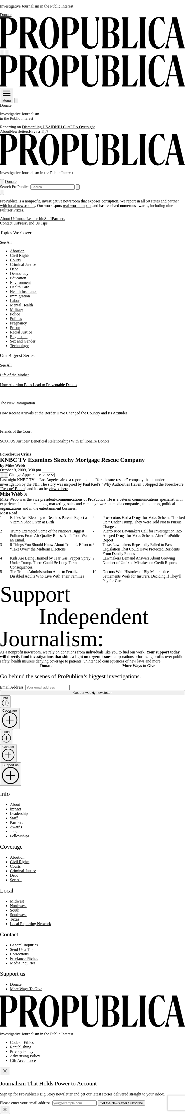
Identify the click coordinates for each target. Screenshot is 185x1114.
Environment (20, 282)
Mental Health (21, 305)
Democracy (19, 273)
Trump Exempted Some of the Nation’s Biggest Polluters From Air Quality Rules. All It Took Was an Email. (49, 535)
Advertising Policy (25, 1056)
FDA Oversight (82, 127)
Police (15, 314)
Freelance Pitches (24, 958)
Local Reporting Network (30, 924)
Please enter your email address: (25, 1103)
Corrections (19, 954)
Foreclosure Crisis (15, 454)
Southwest (18, 915)
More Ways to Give (138, 665)
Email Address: (12, 687)
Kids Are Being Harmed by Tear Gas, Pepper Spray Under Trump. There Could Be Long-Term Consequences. (50, 562)
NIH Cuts (62, 127)
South (14, 910)
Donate (5, 15)
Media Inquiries (22, 963)
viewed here (58, 489)
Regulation (18, 337)
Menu (6, 98)
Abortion (17, 251)
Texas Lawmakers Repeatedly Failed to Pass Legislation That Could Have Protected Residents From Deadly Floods (141, 549)
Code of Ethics (22, 1042)
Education (18, 278)
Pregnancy (18, 323)
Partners (58, 218)
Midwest (17, 901)
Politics (16, 318)
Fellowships (19, 836)
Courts (15, 260)
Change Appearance (25, 475)
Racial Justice (21, 332)
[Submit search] (78, 187)
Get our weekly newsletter (92, 693)
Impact (20, 218)
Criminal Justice (23, 264)
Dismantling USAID (38, 127)
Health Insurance (23, 291)
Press (22, 223)
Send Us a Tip (21, 949)
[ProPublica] (92, 47)
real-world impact (77, 205)
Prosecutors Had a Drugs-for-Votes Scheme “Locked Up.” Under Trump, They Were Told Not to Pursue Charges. (144, 522)
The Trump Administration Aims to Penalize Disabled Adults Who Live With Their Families (47, 574)
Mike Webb (15, 465)
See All (6, 242)
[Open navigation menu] (2, 52)
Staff (48, 218)
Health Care (19, 287)
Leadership (35, 218)
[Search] (7, 52)
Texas (14, 919)
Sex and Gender (22, 341)
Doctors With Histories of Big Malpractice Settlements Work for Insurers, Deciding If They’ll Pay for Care (142, 576)
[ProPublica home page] (92, 1025)
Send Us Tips (36, 223)
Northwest (18, 906)
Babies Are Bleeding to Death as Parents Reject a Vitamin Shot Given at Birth (48, 519)
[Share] (2, 475)
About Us (7, 218)
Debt (14, 269)
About (5, 131)
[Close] (5, 1071)
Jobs (13, 831)
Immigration (20, 296)
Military (16, 309)
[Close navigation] (2, 192)
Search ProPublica (14, 187)
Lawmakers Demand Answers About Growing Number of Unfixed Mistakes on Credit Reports (140, 560)
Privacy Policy (21, 1051)
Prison (15, 327)
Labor (14, 300)
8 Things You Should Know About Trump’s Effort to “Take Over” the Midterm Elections (51, 546)
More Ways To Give (26, 989)
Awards (16, 827)
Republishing (20, 1047)
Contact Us (9, 223)
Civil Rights (19, 255)
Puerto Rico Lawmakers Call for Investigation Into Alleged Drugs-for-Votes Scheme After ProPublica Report (142, 535)
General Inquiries (24, 945)
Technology (19, 346)
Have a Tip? (38, 131)
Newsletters (19, 131)
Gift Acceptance (23, 1060)
